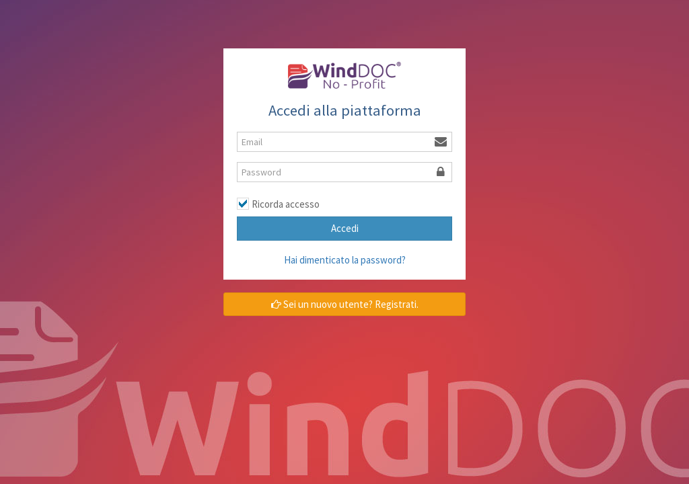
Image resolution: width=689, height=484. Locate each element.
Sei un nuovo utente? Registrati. (345, 304)
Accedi (345, 228)
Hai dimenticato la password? (345, 259)
